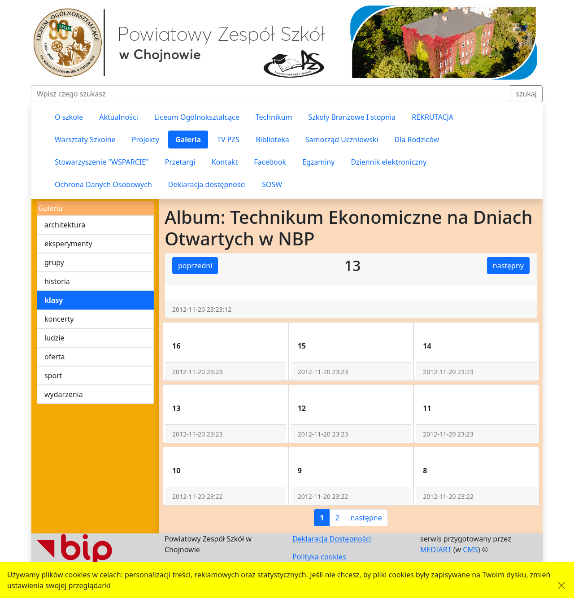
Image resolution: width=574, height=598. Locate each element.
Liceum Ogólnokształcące (196, 117)
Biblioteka (272, 139)
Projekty (145, 139)
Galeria (188, 139)
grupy (54, 262)
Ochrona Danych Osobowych (103, 184)
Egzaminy (318, 162)
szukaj (526, 94)
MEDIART (436, 549)
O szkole (69, 117)
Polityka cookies (319, 557)
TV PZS (228, 139)
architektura (64, 225)
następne (366, 518)
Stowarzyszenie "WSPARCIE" (102, 162)
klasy (53, 300)
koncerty (59, 319)
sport (53, 375)
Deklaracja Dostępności (331, 539)
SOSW (272, 184)
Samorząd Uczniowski (341, 139)
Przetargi (180, 162)
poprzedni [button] (195, 266)
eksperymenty (68, 244)
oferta (54, 357)
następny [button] (508, 266)
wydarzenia (63, 394)
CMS (470, 549)
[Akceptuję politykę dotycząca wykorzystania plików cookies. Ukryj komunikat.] (561, 585)
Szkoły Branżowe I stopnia (352, 117)
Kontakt (225, 162)
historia (57, 281)
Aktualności (118, 117)
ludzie (54, 338)
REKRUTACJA (432, 117)
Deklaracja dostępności (207, 184)
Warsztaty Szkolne (85, 139)
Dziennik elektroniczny (388, 162)
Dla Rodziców (417, 139)
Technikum (274, 117)
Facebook (270, 162)
